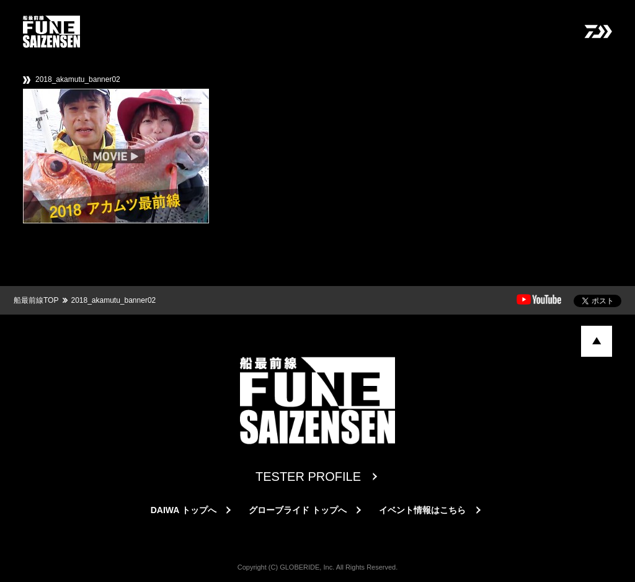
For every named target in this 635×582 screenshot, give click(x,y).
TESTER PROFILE (308, 476)
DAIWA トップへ (183, 510)
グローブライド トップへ (298, 510)
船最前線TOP (36, 300)
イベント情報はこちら (422, 510)
